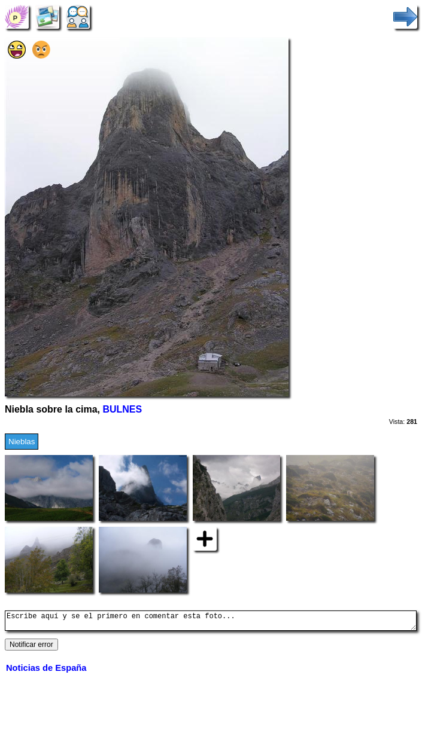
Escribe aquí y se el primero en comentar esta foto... (211, 622)
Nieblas (21, 441)
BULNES (122, 409)
